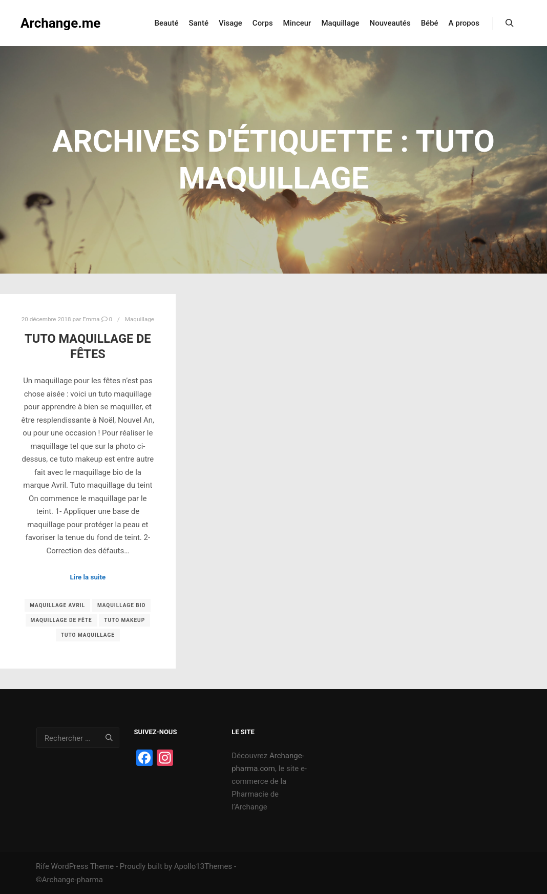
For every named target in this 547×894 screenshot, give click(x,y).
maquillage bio (121, 605)
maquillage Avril (57, 605)
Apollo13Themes (203, 866)
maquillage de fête (61, 620)
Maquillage (139, 319)
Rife (42, 866)
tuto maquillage (88, 635)
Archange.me (60, 23)
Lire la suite (88, 577)
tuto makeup (124, 620)
